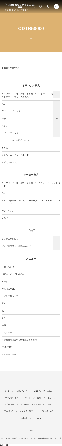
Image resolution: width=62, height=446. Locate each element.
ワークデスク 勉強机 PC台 (15, 140)
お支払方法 (7, 332)
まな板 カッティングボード (15, 155)
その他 (5, 218)
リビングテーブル (10, 133)
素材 (4, 303)
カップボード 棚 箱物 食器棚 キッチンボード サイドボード (31, 184)
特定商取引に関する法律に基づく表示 (19, 340)
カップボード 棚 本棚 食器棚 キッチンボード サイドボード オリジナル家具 (28, 95)
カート (5, 282)
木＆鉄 (5, 148)
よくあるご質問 (9, 354)
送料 (4, 318)
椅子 (4, 119)
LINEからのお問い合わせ (13, 274)
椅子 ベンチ (8, 211)
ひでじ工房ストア (10, 296)
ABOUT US (7, 347)
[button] (56, 6)
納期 (4, 325)
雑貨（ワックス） (10, 162)
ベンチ (5, 126)
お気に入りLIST (9, 289)
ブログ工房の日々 (10, 239)
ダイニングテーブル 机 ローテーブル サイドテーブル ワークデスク (31, 202)
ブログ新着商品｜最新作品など (16, 246)
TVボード (6, 104)
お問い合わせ (8, 267)
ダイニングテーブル (11, 111)
